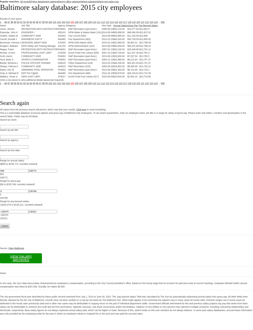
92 (24, 22)
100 (50, 22)
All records (25, 1)
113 (107, 22)
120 (138, 22)
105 (72, 22)
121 (142, 22)
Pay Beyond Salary (148, 25)
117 (125, 22)
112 (103, 22)
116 (120, 22)
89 (15, 22)
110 (94, 22)
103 (63, 22)
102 (59, 22)
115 (116, 22)
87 (9, 22)
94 (31, 22)
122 (147, 22)
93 (27, 22)
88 (12, 22)
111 (99, 22)
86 (5, 22)
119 (134, 22)
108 (85, 22)
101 (54, 22)
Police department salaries (44, 1)
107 (81, 22)
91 (21, 22)
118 (129, 22)
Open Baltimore (16, 248)
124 (156, 22)
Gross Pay (132, 25)
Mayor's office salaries (68, 1)
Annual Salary (120, 25)
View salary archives (21, 258)
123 (151, 22)
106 (76, 22)
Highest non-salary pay (107, 1)
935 (163, 22)
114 (112, 22)
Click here (81, 109)
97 (40, 22)
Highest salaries (88, 1)
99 (46, 22)
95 (34, 22)
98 (43, 22)
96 (37, 22)
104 (68, 22)
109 (90, 22)
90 (18, 22)
